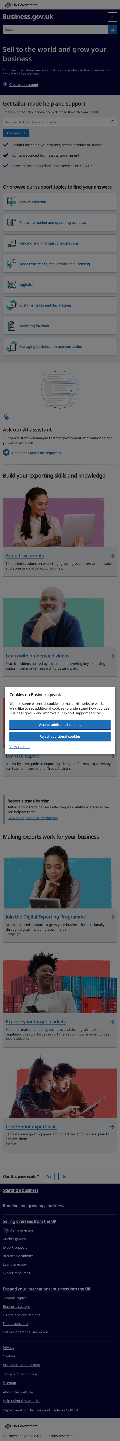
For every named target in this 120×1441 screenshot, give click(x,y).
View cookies (19, 746)
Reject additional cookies (60, 736)
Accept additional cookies (60, 724)
